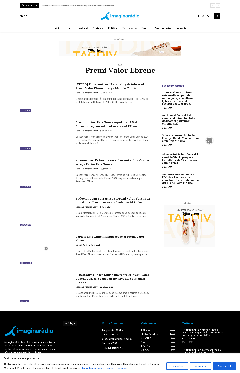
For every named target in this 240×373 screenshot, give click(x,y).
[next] (218, 5)
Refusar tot (201, 366)
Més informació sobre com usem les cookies (105, 368)
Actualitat (26, 111)
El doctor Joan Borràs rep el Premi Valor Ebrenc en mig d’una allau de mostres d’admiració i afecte (113, 202)
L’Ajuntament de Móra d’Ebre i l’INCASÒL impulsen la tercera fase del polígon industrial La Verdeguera (202, 334)
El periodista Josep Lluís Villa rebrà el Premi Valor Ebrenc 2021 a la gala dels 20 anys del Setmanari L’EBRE (111, 278)
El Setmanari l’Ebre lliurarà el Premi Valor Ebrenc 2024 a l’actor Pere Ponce (111, 162)
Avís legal (70, 323)
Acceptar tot (224, 366)
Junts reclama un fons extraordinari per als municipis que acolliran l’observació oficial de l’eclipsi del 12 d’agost (178, 98)
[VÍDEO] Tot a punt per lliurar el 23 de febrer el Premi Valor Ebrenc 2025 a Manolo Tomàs (111, 88)
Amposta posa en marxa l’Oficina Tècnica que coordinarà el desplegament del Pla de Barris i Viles (181, 179)
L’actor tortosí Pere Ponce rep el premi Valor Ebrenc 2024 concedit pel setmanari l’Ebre (111, 126)
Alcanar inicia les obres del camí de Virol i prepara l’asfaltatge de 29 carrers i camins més (180, 159)
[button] (217, 16)
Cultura (25, 301)
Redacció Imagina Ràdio (87, 96)
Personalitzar (176, 366)
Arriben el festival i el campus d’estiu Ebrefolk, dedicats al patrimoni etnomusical (77, 5)
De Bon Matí (26, 263)
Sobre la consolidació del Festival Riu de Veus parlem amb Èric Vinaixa (180, 138)
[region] (120, 363)
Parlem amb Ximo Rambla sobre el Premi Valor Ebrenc (107, 238)
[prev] (212, 5)
